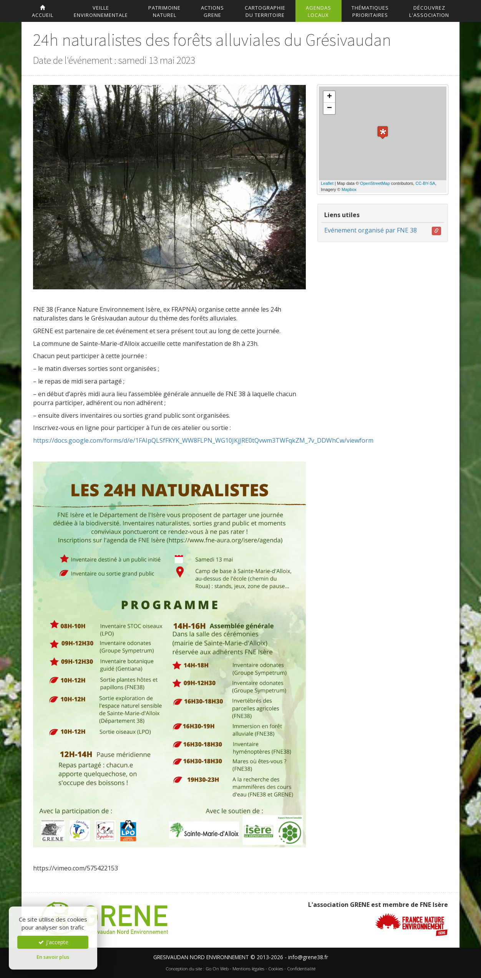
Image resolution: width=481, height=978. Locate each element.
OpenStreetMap (375, 183)
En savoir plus (52, 956)
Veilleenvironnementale (101, 11)
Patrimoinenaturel (164, 11)
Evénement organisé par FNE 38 (370, 230)
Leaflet (327, 183)
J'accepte (53, 942)
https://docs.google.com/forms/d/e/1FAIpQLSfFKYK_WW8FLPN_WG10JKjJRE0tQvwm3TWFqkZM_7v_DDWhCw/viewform (203, 440)
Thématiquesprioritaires (370, 11)
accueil (42, 11)
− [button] (329, 108)
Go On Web (217, 968)
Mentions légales (248, 968)
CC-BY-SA (425, 183)
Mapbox (349, 189)
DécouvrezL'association (429, 11)
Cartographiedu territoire (265, 11)
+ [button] (329, 97)
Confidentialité (301, 968)
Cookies (275, 968)
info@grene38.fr (308, 957)
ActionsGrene (212, 11)
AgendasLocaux (318, 11)
